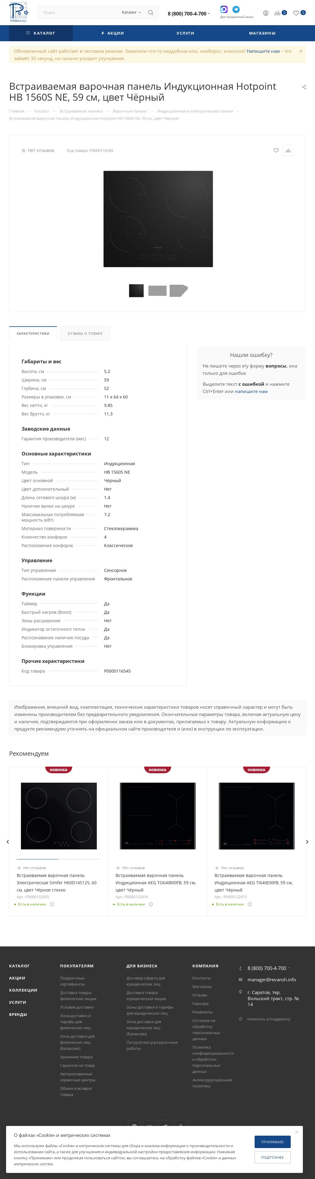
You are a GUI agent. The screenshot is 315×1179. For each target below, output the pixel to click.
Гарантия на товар (77, 1065)
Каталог (19, 966)
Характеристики (33, 333)
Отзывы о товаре (85, 333)
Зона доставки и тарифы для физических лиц (75, 1021)
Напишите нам (263, 51)
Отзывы (199, 995)
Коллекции (23, 990)
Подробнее (272, 1157)
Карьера (200, 1003)
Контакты (201, 978)
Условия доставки (76, 1007)
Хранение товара (76, 1057)
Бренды (18, 1014)
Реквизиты (202, 1012)
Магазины (202, 986)
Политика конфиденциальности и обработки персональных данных (213, 1059)
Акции (17, 978)
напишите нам (251, 391)
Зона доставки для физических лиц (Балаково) (77, 1042)
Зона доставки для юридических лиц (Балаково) (144, 1027)
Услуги (17, 1002)
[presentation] (8, 842)
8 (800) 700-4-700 (187, 13)
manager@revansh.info (272, 979)
